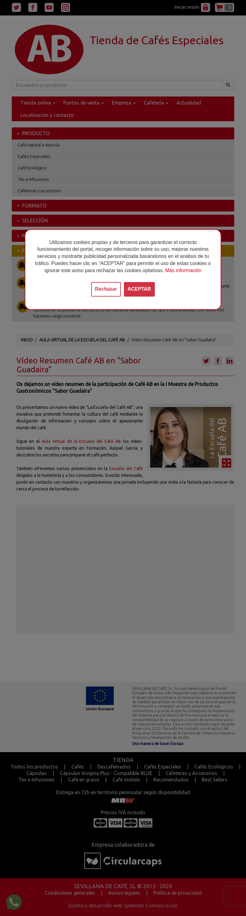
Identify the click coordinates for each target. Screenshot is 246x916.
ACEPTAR (139, 289)
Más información (183, 270)
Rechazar (106, 289)
